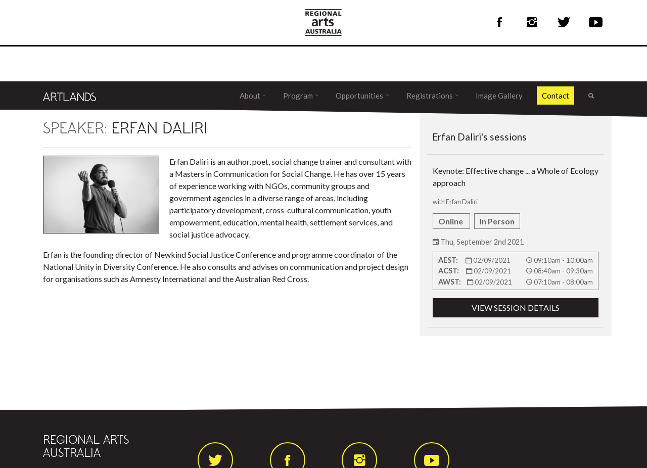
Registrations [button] (430, 95)
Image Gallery (499, 95)
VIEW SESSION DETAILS (516, 307)
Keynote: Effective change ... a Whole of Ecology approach (515, 241)
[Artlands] (70, 95)
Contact (555, 95)
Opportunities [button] (360, 95)
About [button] (251, 95)
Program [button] (298, 95)
